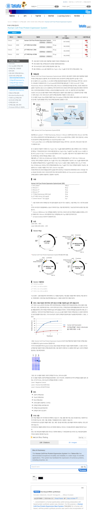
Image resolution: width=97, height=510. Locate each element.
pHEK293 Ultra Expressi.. (17, 90)
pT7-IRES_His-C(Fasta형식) (39, 289)
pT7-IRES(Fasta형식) (37, 284)
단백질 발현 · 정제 (25, 22)
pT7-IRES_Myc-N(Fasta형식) (39, 291)
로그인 (65, 2)
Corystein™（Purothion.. (16, 85)
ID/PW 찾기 (78, 2)
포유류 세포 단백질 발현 (37, 22)
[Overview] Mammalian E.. (17, 77)
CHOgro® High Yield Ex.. (17, 82)
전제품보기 (16, 22)
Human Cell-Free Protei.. (17, 87)
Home (9, 22)
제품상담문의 (87, 2)
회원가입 (71, 2)
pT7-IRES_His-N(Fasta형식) (39, 286)
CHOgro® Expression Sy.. (17, 80)
